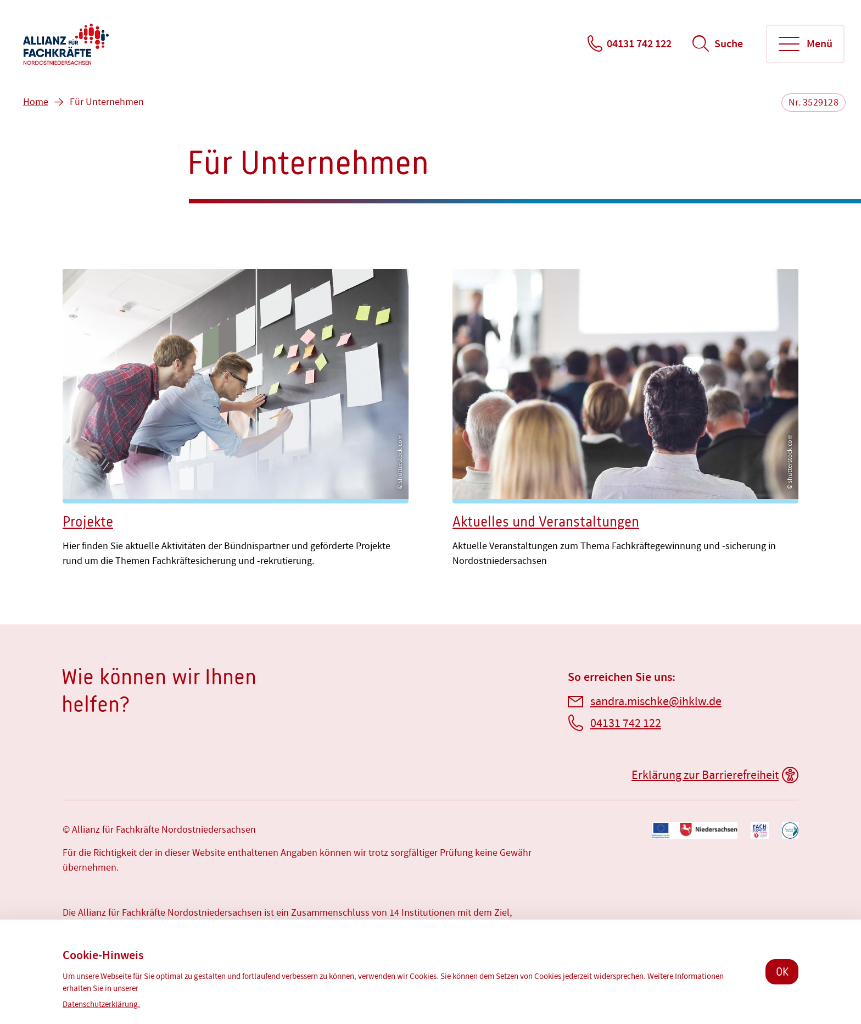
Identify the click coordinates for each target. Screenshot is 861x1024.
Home (35, 102)
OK (782, 971)
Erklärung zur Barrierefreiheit (705, 775)
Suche (728, 44)
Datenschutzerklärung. (101, 1004)
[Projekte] (235, 420)
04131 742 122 (639, 44)
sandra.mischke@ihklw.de (656, 702)
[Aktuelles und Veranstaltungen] (625, 420)
